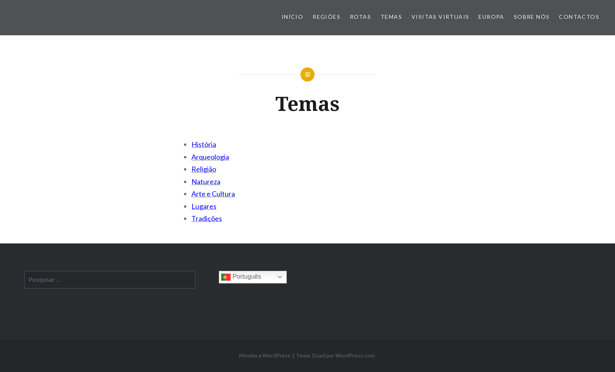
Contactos (579, 16)
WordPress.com (355, 355)
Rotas (360, 16)
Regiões (326, 16)
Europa (491, 16)
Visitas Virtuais (440, 16)
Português (241, 277)
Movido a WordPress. (265, 355)
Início (292, 16)
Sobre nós (532, 16)
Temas (391, 16)
